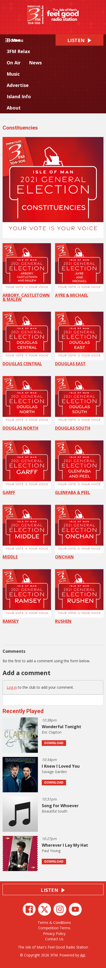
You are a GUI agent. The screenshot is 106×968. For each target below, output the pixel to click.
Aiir (82, 955)
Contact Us (54, 938)
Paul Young (51, 850)
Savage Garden (54, 771)
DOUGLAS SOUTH (79, 403)
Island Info (19, 96)
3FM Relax (18, 51)
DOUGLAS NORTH (27, 403)
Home (13, 40)
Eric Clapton (51, 732)
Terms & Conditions (54, 922)
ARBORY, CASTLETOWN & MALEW (27, 272)
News (35, 63)
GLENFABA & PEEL (79, 467)
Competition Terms (54, 927)
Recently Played (23, 711)
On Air (14, 63)
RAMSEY (27, 596)
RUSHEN (79, 596)
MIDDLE (27, 532)
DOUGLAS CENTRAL (27, 339)
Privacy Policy (54, 933)
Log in (12, 687)
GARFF (27, 467)
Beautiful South (54, 811)
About (14, 108)
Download (53, 743)
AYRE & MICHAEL (79, 270)
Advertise (18, 85)
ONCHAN (79, 532)
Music (13, 74)
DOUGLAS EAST (79, 339)
